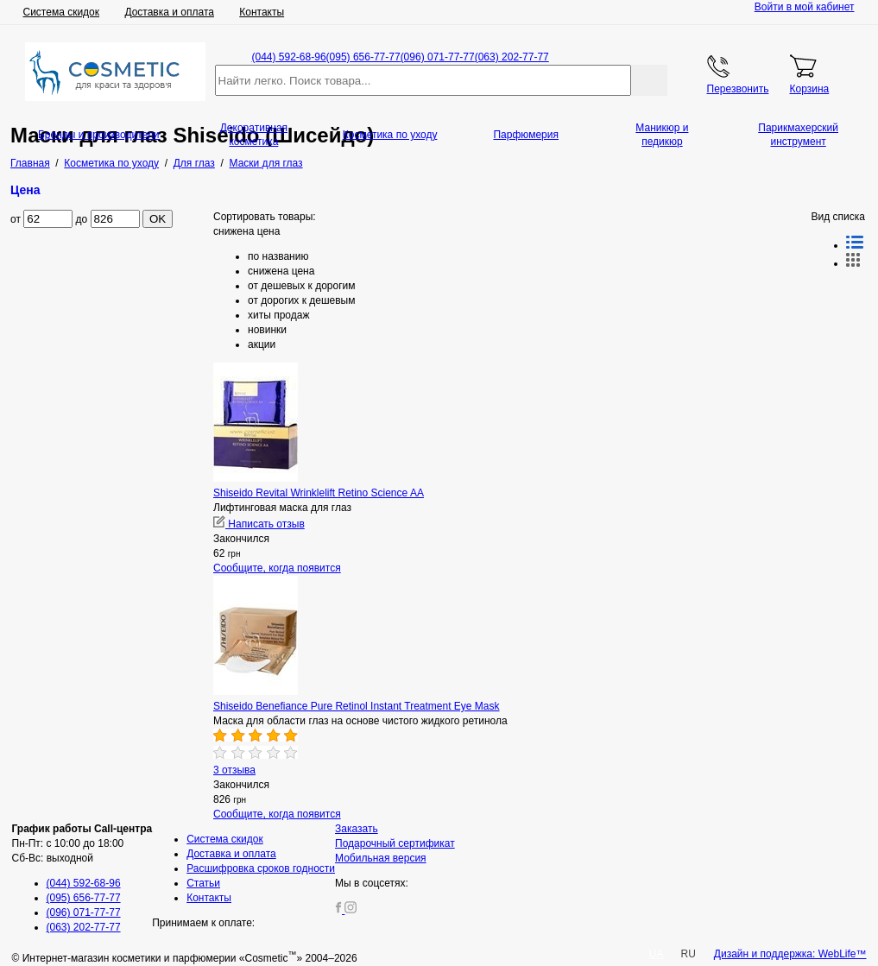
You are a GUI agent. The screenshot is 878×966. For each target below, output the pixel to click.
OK (157, 218)
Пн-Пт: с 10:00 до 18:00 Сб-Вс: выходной (82, 843)
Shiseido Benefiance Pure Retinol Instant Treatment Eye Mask (356, 706)
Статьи (203, 883)
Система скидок (61, 12)
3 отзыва (234, 770)
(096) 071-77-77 (438, 57)
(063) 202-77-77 (512, 57)
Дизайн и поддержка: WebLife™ (790, 954)
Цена (25, 190)
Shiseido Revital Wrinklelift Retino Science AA (318, 493)
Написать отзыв (259, 524)
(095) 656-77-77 (363, 57)
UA (656, 954)
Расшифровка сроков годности (260, 868)
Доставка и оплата (169, 12)
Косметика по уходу (390, 135)
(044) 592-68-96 (289, 57)
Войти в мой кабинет (805, 7)
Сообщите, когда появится (277, 568)
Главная (30, 163)
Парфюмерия (526, 135)
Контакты (261, 12)
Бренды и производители (99, 135)
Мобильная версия (380, 858)
